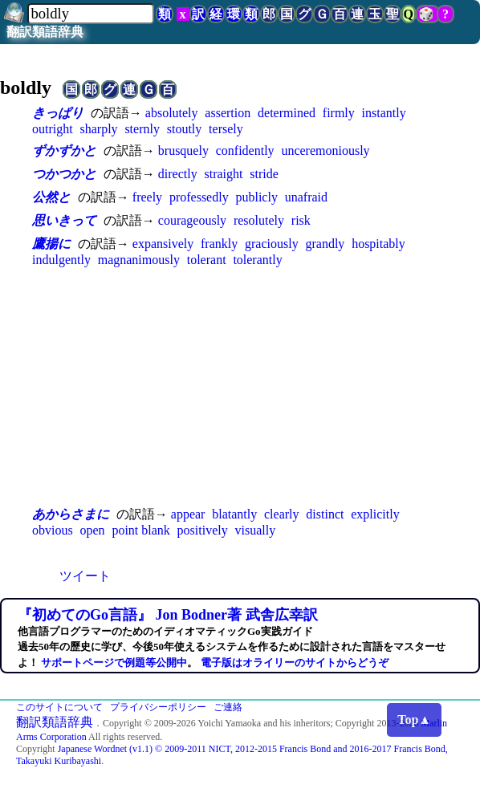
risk (301, 220)
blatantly (234, 514)
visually (255, 530)
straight (223, 174)
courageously (192, 220)
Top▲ (414, 719)
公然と (51, 197)
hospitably (378, 243)
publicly (256, 197)
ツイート (85, 576)
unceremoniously (325, 150)
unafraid (306, 197)
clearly (281, 514)
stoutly (184, 129)
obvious (52, 530)
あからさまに (70, 514)
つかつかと (64, 174)
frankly (219, 243)
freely (147, 197)
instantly (384, 113)
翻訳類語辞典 (44, 32)
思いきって (64, 220)
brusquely (183, 150)
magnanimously (139, 259)
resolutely (259, 220)
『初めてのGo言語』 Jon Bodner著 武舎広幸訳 (168, 615)
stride (264, 174)
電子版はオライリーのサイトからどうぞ (294, 663)
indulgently (61, 259)
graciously (272, 243)
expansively (162, 243)
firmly (339, 113)
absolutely (171, 113)
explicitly (375, 514)
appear (188, 514)
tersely (226, 129)
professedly (199, 197)
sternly (142, 129)
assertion (227, 113)
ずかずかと (64, 150)
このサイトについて (59, 707)
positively (202, 530)
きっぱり (57, 113)
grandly (324, 243)
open (91, 530)
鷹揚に (51, 243)
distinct (325, 514)
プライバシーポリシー (158, 707)
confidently (245, 150)
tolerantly (257, 259)
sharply (98, 129)
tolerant (206, 259)
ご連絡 (228, 707)
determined (286, 113)
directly (177, 174)
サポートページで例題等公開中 (114, 663)
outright (52, 129)
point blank (140, 530)
